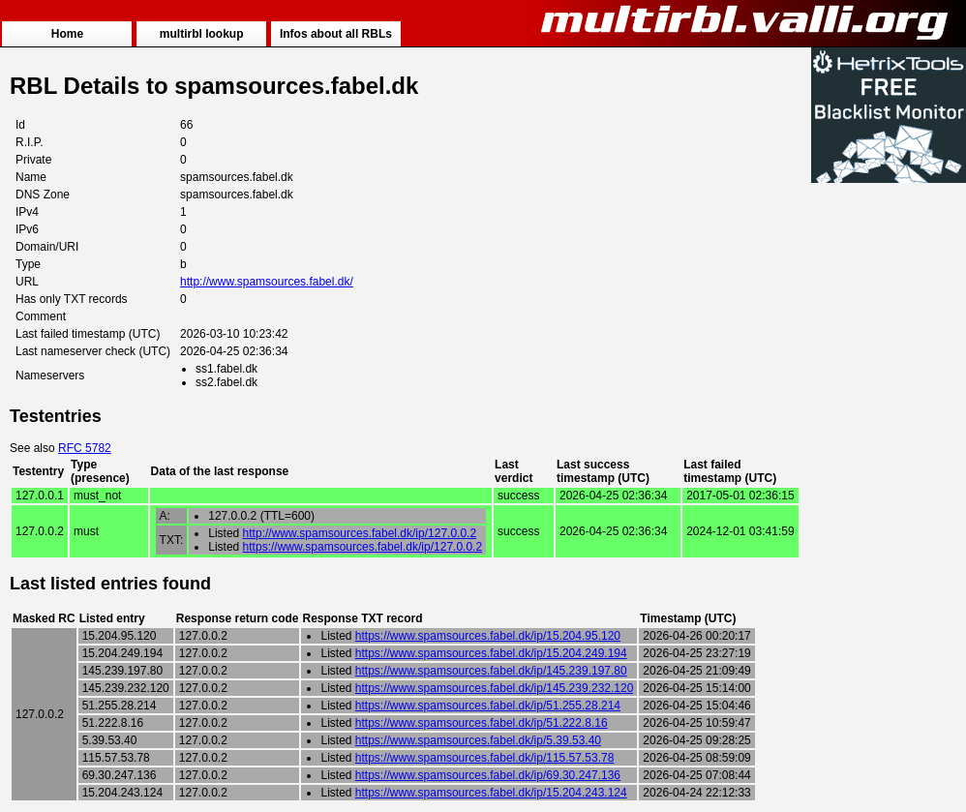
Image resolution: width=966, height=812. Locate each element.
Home (67, 34)
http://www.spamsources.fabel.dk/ (266, 281)
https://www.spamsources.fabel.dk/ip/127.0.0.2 (362, 547)
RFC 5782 (84, 448)
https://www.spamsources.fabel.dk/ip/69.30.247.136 (487, 775)
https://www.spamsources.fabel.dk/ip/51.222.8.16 (481, 723)
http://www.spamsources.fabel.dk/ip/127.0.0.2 (359, 533)
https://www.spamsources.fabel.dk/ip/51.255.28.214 (487, 705)
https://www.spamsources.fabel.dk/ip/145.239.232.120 (494, 688)
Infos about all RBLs (336, 34)
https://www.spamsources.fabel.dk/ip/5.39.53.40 (478, 740)
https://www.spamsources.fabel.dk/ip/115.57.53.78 (485, 758)
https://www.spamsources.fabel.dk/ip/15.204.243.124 (491, 792)
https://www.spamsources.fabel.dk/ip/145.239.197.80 (491, 670)
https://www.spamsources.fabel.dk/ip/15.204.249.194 (491, 653)
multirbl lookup (202, 34)
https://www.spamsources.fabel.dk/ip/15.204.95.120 (487, 636)
